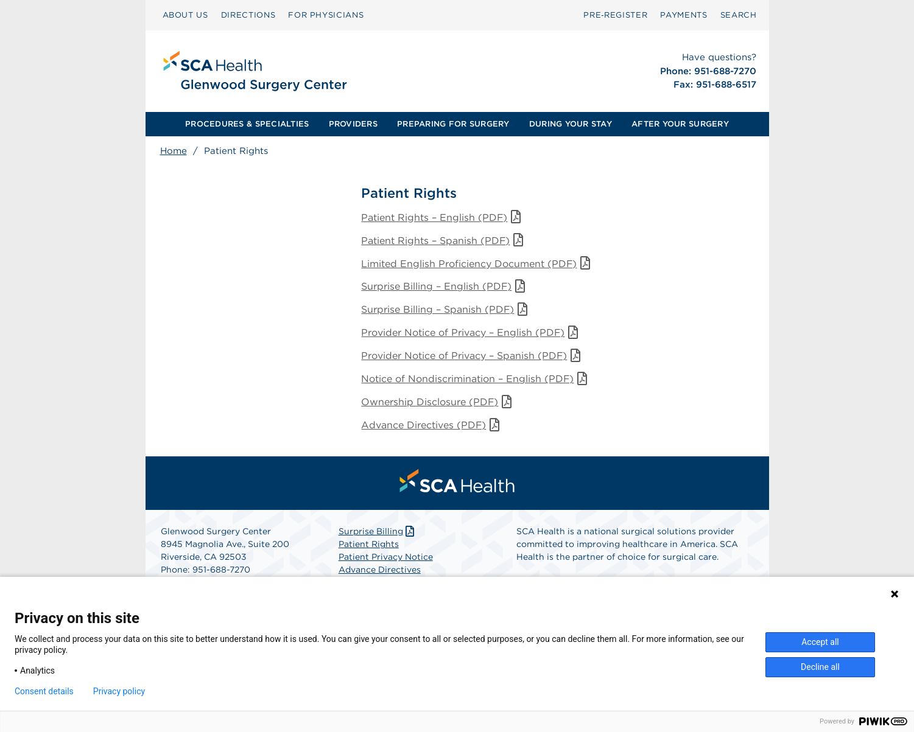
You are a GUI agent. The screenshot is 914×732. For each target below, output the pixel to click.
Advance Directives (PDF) (432, 425)
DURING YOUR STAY (570, 123)
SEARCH (738, 14)
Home (173, 150)
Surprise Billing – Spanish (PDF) (446, 310)
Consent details (44, 691)
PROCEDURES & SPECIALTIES (247, 123)
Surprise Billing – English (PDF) (445, 287)
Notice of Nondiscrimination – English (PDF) (476, 379)
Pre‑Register (615, 14)
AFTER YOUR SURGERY (680, 123)
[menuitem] (185, 15)
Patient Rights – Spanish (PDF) (444, 240)
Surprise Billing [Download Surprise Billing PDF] (378, 532)
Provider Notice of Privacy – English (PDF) (471, 333)
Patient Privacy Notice (386, 557)
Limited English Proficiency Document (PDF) (477, 264)
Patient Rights (369, 544)
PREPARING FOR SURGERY (453, 123)
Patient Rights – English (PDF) (442, 217)
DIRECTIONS (248, 14)
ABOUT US (185, 14)
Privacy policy (119, 691)
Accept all (820, 642)
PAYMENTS (683, 14)
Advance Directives (380, 570)
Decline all (820, 667)
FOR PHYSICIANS (326, 14)
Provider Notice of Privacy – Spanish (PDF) (472, 356)
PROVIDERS (353, 123)
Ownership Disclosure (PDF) (438, 402)
